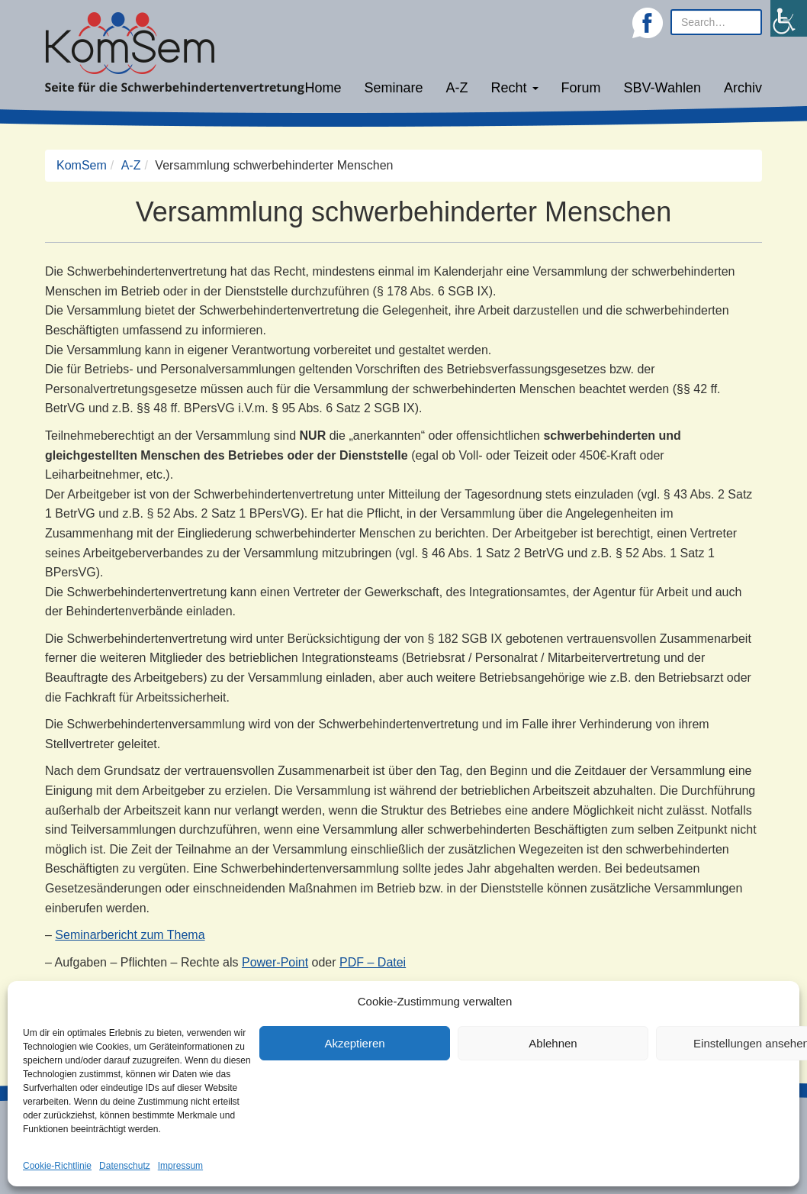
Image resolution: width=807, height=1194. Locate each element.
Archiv (743, 87)
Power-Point (275, 962)
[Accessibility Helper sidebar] (788, 18)
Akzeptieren (354, 1043)
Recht (515, 87)
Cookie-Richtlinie (57, 1165)
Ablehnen (553, 1043)
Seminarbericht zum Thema (129, 934)
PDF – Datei (372, 962)
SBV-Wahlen (662, 87)
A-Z (457, 87)
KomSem (81, 165)
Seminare (394, 87)
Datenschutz (124, 1165)
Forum (581, 87)
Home (322, 87)
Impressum (180, 1165)
